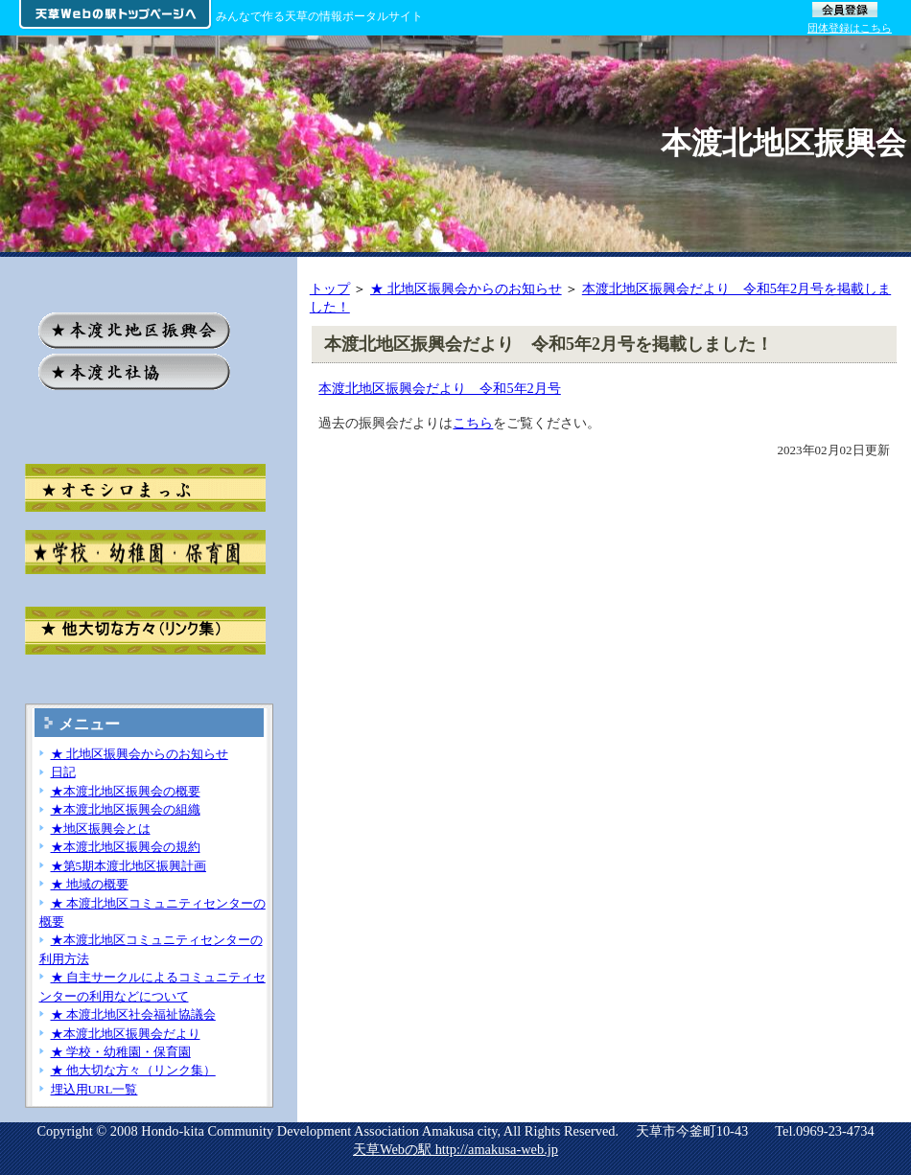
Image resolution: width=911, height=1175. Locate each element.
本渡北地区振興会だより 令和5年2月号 (439, 388)
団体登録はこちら (849, 28)
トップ (330, 288)
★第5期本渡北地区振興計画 (128, 866)
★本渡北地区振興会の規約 (125, 847)
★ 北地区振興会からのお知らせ (466, 288)
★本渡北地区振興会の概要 (125, 791)
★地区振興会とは (101, 828)
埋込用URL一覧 (94, 1089)
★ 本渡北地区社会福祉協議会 (133, 1014)
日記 (63, 772)
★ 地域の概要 (89, 884)
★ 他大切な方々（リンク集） (133, 1070)
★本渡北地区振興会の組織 (125, 809)
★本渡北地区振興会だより (125, 1033)
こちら (473, 422)
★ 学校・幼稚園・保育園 (121, 1052)
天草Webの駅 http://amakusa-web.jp (455, 1149)
